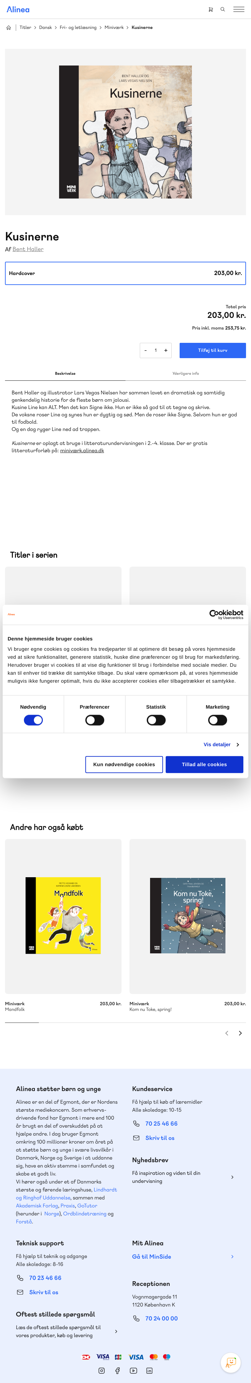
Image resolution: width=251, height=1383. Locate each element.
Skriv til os (159, 1095)
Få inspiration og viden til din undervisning (166, 1134)
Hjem (8, 27)
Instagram (102, 1328)
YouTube (133, 1328)
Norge (51, 1170)
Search (223, 9)
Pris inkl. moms (208, 328)
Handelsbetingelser (151, 1364)
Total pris (236, 307)
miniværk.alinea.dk (82, 450)
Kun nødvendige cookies (124, 764)
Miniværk (114, 28)
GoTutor (87, 1162)
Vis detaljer (217, 744)
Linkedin (149, 1328)
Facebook (118, 1328)
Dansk (45, 28)
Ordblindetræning (84, 1170)
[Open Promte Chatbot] (230, 1362)
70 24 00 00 (161, 1276)
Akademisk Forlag (37, 1162)
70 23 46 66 (45, 1235)
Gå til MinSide (151, 1214)
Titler (25, 28)
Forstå (24, 1178)
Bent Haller (28, 249)
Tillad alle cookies (204, 764)
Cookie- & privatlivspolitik (104, 1364)
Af (8, 249)
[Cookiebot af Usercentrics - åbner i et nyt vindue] (214, 615)
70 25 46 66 (161, 1081)
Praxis (67, 1162)
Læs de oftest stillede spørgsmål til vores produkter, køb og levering (58, 1288)
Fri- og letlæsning (78, 28)
